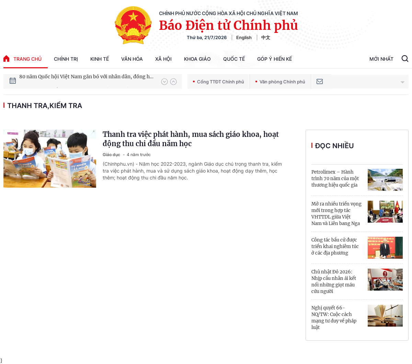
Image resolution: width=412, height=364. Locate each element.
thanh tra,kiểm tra (44, 106)
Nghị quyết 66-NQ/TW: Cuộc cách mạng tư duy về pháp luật (333, 317)
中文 (265, 37)
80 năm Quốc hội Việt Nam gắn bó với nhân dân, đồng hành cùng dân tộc (86, 81)
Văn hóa (132, 59)
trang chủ (22, 58)
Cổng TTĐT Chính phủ (218, 81)
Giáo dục (112, 154)
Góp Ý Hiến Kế (274, 59)
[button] (164, 81)
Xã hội (163, 59)
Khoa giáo (197, 59)
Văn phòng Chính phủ (280, 81)
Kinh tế (99, 59)
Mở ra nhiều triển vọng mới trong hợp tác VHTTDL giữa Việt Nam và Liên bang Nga (336, 213)
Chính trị (66, 59)
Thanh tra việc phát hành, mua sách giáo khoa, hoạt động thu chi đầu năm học (191, 139)
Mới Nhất (381, 59)
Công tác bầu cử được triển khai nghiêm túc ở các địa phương (335, 246)
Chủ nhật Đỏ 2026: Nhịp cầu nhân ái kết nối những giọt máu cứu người (333, 281)
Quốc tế (234, 59)
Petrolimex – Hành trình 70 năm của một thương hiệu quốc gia (335, 178)
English (244, 37)
